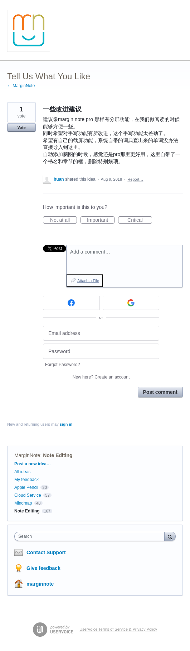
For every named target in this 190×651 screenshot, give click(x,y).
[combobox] (91, 536)
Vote (21, 127)
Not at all (63, 220)
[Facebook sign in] (71, 303)
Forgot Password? (62, 364)
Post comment (160, 392)
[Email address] (101, 333)
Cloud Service (27, 495)
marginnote (40, 584)
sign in (66, 424)
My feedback (26, 479)
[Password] (101, 351)
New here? (101, 377)
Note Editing (57, 455)
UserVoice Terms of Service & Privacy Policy (118, 629)
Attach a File (88, 281)
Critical (139, 220)
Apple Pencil (26, 487)
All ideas (22, 471)
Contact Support (46, 552)
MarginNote (27, 455)
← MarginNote (21, 85)
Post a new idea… (32, 463)
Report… (135, 179)
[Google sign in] (131, 303)
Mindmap (23, 503)
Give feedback (43, 568)
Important (101, 220)
